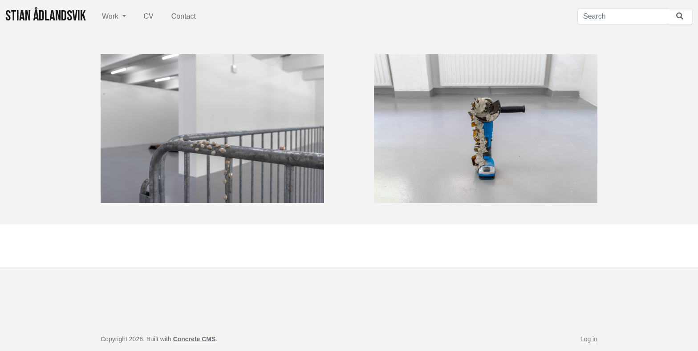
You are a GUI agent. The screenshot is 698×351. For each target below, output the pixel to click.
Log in (588, 339)
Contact (183, 16)
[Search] (622, 16)
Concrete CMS (194, 339)
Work (111, 16)
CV (149, 16)
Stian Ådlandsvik (45, 16)
